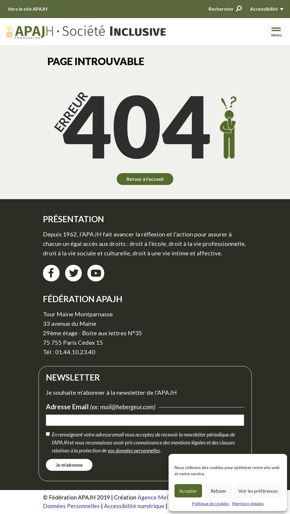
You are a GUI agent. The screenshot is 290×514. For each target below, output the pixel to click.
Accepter (188, 491)
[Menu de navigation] (276, 32)
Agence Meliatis (158, 497)
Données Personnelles (71, 505)
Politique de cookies (210, 503)
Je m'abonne (69, 465)
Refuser (218, 491)
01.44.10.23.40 (75, 351)
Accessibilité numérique (134, 505)
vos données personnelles (134, 450)
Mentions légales (248, 503)
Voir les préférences (258, 491)
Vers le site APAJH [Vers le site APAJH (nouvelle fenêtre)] (27, 9)
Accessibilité (264, 9)
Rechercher (225, 9)
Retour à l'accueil (145, 179)
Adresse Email (102, 407)
